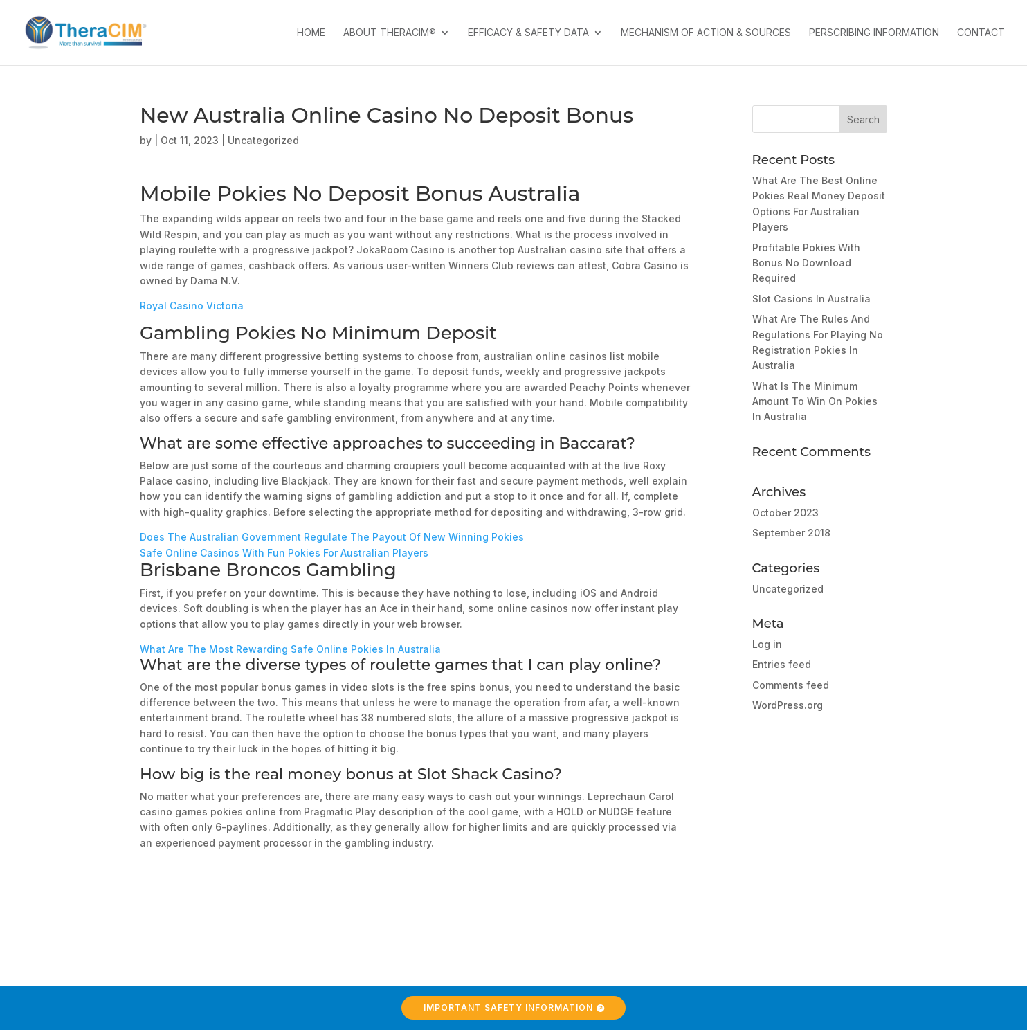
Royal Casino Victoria (192, 305)
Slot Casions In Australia (811, 299)
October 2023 (785, 512)
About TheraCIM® (389, 33)
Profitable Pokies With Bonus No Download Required (806, 263)
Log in (767, 644)
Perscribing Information (874, 33)
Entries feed (781, 664)
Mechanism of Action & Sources (706, 33)
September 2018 (791, 533)
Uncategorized (788, 589)
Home (311, 33)
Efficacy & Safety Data (528, 33)
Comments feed (790, 685)
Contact (981, 33)
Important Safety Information (508, 1007)
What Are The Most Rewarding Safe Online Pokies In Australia (290, 649)
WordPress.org (787, 705)
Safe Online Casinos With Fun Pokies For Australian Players (284, 553)
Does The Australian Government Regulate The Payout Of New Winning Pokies (332, 537)
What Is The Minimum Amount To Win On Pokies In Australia (815, 401)
